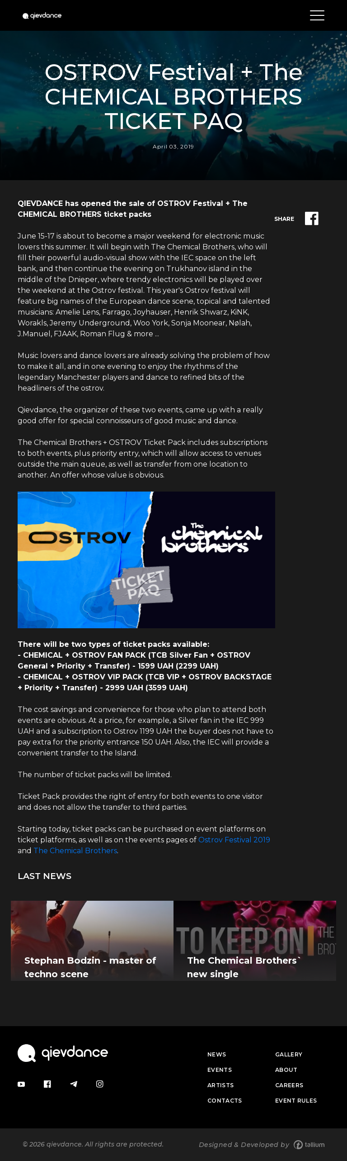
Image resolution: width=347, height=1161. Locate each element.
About (286, 1069)
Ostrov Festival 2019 (234, 840)
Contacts (224, 1100)
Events (219, 1069)
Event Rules (296, 1100)
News (216, 1054)
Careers (289, 1085)
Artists (220, 1085)
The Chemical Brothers (75, 850)
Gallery (288, 1054)
